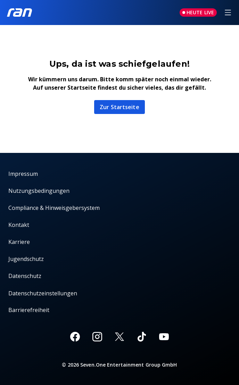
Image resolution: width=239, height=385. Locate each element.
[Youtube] (164, 336)
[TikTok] (141, 336)
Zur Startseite (119, 107)
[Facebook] (75, 336)
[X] (119, 336)
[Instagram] (97, 336)
